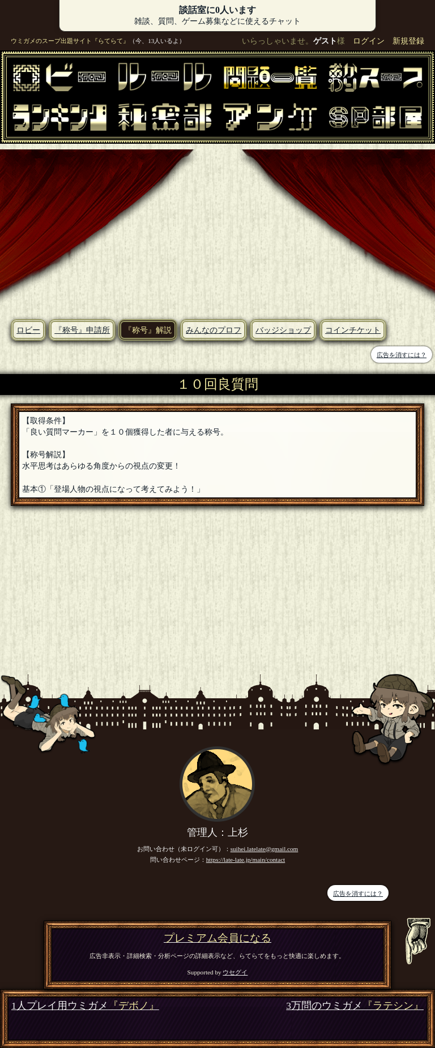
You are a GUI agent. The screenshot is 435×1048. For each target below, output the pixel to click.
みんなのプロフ (213, 329)
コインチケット (353, 329)
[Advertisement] (217, 228)
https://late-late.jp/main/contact (245, 859)
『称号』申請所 (82, 329)
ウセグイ (235, 972)
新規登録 (408, 40)
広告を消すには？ (402, 354)
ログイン (369, 40)
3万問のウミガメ (355, 1005)
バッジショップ (283, 329)
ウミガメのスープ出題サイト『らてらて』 (70, 40)
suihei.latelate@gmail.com (264, 848)
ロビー (28, 329)
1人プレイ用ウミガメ (85, 1005)
